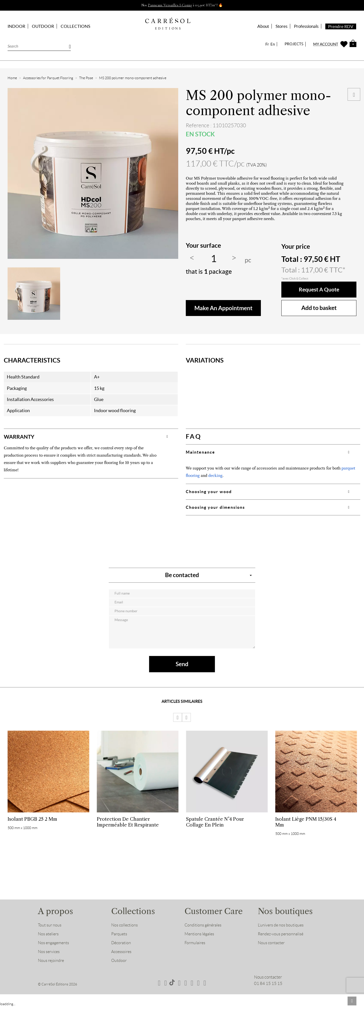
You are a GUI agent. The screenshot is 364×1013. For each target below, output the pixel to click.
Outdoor (119, 967)
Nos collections (125, 932)
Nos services (49, 958)
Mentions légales (200, 940)
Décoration (121, 949)
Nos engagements (54, 949)
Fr (267, 44)
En (272, 44)
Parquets (119, 940)
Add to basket (319, 307)
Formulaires (196, 949)
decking (215, 475)
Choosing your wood (209, 491)
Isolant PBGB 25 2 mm (32, 823)
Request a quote (319, 289)
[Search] (39, 46)
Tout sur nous (50, 932)
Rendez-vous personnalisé (281, 940)
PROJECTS (294, 44)
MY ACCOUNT (325, 44)
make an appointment (223, 308)
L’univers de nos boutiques (281, 932)
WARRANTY (22, 436)
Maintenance (200, 452)
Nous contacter (272, 949)
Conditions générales (204, 932)
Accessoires (122, 958)
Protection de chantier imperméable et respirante (128, 826)
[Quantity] (213, 259)
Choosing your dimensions (215, 507)
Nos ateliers (49, 940)
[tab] (91, 436)
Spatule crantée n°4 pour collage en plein (215, 826)
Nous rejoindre (51, 967)
